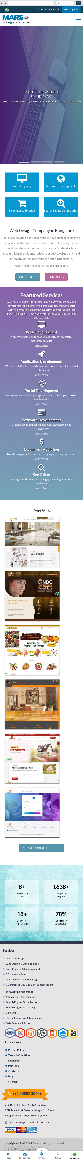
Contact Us (56, 276)
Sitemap (13, 1081)
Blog (11, 1076)
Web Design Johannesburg (21, 979)
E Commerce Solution (18, 974)
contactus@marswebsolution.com (29, 1122)
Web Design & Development (22, 963)
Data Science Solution (18, 1023)
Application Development (21, 996)
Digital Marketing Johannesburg (24, 1017)
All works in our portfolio (42, 847)
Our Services (27, 276)
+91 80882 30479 (50, 9)
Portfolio (13, 1065)
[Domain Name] (30, 3)
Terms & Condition (19, 1055)
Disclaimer (14, 1060)
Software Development (19, 991)
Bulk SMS (11, 1012)
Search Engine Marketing (20, 1007)
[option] (41, 95)
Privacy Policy (16, 1050)
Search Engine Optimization (22, 1002)
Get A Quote (71, 9)
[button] (6, 95)
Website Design (15, 958)
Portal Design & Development (23, 968)
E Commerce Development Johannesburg (29, 984)
